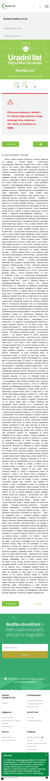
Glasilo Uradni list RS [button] (14, 28)
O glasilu (5, 703)
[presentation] (25, 669)
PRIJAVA (25, 654)
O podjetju (31, 737)
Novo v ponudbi (7, 718)
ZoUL (22, 116)
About (39, 737)
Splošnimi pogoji (28, 679)
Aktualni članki (7, 737)
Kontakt (30, 740)
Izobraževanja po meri (35, 704)
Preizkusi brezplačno (34, 721)
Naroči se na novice (9, 740)
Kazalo (10, 144)
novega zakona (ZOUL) (24, 760)
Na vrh (38, 603)
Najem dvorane (32, 707)
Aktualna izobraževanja (35, 701)
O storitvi (30, 718)
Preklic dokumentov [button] (14, 36)
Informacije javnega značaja (37, 743)
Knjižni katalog (7, 726)
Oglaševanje (31, 746)
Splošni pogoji (32, 749)
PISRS (10, 127)
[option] (25, 70)
